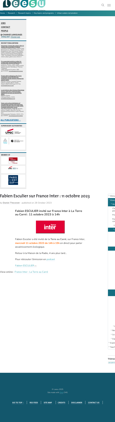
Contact (5, 27)
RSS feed (34, 402)
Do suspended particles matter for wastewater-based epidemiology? (11, 62)
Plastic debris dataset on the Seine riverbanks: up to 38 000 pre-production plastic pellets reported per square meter (12, 78)
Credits (61, 402)
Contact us (93, 402)
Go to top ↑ (18, 402)
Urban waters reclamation (67, 13)
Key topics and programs (44, 13)
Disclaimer (76, 402)
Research (11, 13)
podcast (51, 259)
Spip (61, 392)
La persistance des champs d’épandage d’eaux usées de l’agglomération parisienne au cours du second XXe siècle (12, 92)
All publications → (11, 120)
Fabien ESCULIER (24, 265)
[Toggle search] (103, 5)
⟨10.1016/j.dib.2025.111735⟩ (7, 85)
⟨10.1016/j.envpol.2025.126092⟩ (16, 115)
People (4, 31)
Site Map (48, 402)
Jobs (3, 23)
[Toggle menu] (109, 5)
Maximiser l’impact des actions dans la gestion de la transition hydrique (12, 46)
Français (15, 37)
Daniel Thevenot (11, 202)
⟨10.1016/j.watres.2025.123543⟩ (16, 71)
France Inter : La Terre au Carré (31, 272)
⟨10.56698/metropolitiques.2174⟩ (8, 98)
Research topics (24, 13)
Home (2, 13)
